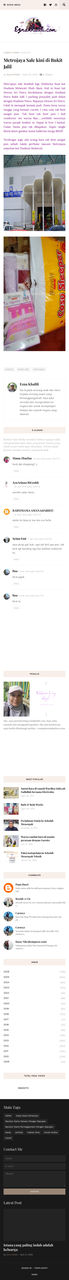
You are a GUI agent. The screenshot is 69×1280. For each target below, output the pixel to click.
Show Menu (14, 5)
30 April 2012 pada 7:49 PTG (27, 515)
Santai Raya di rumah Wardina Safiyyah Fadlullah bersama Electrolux (43, 790)
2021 (34, 998)
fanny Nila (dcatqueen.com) (31, 941)
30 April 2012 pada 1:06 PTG (47, 459)
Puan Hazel (22, 884)
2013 (34, 1041)
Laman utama (11, 52)
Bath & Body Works (32, 804)
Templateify (41, 1268)
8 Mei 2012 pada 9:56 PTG (31, 571)
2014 (34, 1035)
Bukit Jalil (23, 369)
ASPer (8, 1115)
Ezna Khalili (29, 384)
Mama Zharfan (22, 458)
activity (26, 52)
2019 (34, 1009)
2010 (34, 1056)
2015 (34, 1030)
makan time (33, 1132)
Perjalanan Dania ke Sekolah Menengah (37, 822)
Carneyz (20, 913)
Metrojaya (39, 369)
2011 (34, 1051)
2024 (34, 982)
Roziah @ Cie (23, 898)
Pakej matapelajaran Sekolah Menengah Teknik (37, 854)
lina (14, 571)
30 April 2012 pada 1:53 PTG (27, 486)
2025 (34, 977)
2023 (34, 988)
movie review (51, 1132)
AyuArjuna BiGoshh (25, 482)
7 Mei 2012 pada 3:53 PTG (40, 539)
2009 (34, 1061)
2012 (34, 1046)
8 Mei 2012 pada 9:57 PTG (31, 596)
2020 (34, 1003)
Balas (16, 471)
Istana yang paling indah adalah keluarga (28, 1247)
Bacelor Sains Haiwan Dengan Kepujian (25, 1121)
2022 (34, 993)
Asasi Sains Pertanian (27, 1115)
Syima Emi (19, 538)
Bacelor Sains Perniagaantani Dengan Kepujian (29, 1127)
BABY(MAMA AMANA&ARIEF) (32, 510)
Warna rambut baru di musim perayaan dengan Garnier (38, 838)
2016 (34, 1025)
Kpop (8, 1132)
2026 (34, 972)
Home (34, 1274)
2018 (34, 1014)
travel (8, 1138)
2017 (34, 1019)
